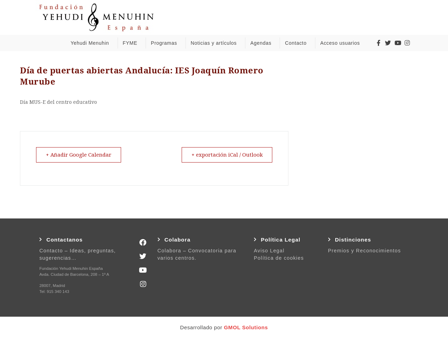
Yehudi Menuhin (92, 42)
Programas (166, 42)
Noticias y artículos (215, 42)
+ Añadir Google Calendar (79, 155)
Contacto (297, 42)
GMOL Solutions (246, 327)
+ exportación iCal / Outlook (226, 155)
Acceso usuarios (341, 42)
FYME (131, 42)
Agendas (262, 42)
